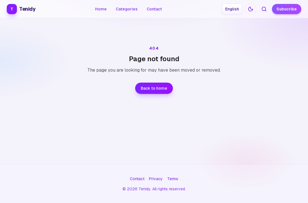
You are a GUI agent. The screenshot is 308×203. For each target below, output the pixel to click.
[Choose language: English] (232, 9)
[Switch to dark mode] (250, 9)
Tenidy (21, 9)
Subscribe (286, 9)
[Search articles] (264, 9)
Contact (154, 9)
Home (101, 9)
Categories (127, 9)
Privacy (156, 178)
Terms (172, 178)
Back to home (154, 88)
